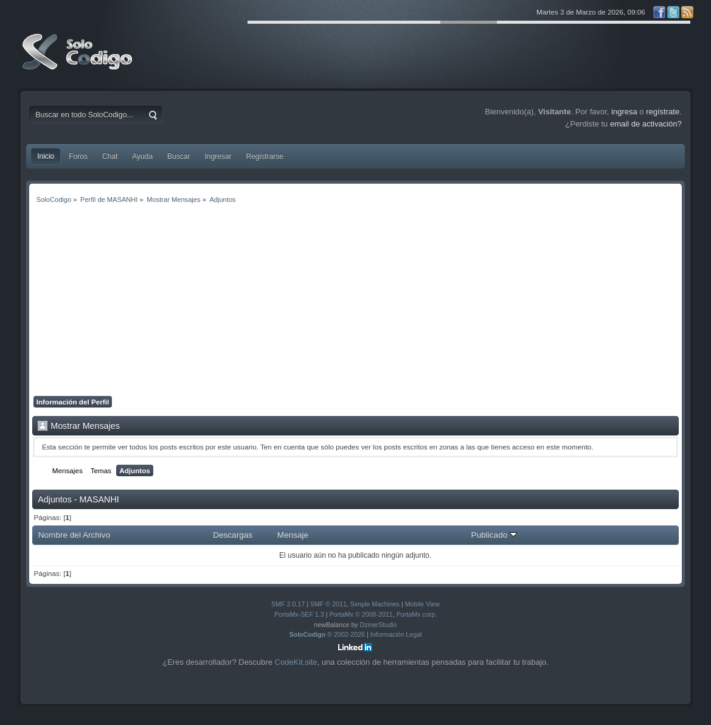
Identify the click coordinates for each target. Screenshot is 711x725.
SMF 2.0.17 (288, 604)
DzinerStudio (378, 624)
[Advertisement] (355, 305)
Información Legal (396, 634)
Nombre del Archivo (74, 534)
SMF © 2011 (328, 604)
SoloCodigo (78, 60)
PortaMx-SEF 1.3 (299, 614)
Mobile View (422, 604)
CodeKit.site (296, 662)
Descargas (232, 534)
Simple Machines (375, 604)
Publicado (494, 534)
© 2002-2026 (328, 634)
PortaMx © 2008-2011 (360, 614)
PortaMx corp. (417, 614)
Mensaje (292, 534)
